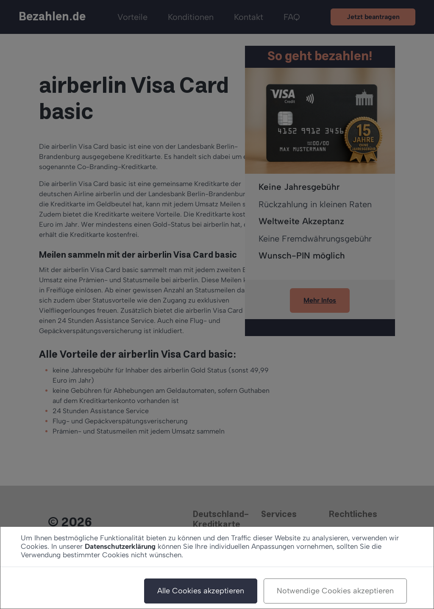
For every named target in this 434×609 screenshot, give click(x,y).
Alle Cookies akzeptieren (200, 590)
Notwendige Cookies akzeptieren (335, 590)
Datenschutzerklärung (120, 546)
